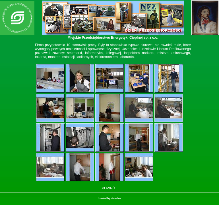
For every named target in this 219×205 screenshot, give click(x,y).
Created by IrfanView (109, 198)
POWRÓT (109, 188)
